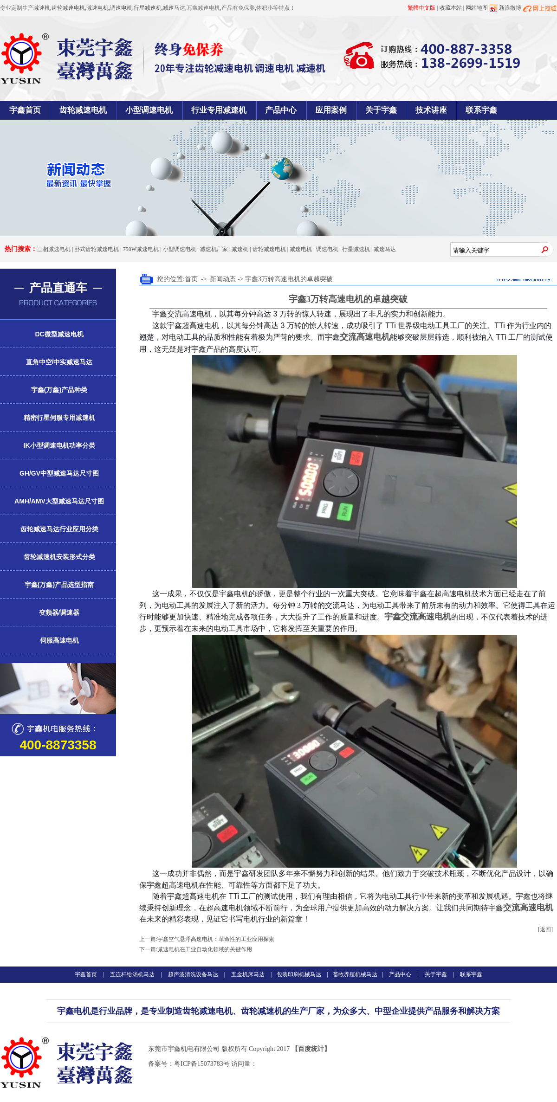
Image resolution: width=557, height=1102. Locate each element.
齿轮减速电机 (68, 8)
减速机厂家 (214, 249)
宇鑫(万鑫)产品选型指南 (59, 584)
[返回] (545, 929)
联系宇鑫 (481, 110)
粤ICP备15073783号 (202, 1063)
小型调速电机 (149, 110)
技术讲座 (431, 110)
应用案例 (331, 110)
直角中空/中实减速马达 (59, 362)
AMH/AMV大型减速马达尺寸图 (59, 501)
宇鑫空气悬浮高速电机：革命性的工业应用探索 (215, 939)
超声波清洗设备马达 (193, 974)
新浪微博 (510, 8)
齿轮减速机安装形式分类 (59, 557)
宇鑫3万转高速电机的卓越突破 (289, 279)
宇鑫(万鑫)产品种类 (59, 389)
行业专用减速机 (218, 110)
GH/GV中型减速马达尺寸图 (59, 473)
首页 (191, 279)
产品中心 (281, 110)
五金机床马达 (248, 974)
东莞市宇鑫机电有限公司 (184, 1048)
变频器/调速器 (59, 612)
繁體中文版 (421, 8)
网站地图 (477, 8)
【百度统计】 (310, 1048)
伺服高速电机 (59, 640)
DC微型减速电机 (59, 334)
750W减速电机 (141, 249)
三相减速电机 (54, 249)
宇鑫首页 (25, 110)
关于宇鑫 (381, 110)
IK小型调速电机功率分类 (59, 445)
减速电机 (97, 8)
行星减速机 (148, 8)
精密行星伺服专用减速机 (59, 417)
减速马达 (174, 8)
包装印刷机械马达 (299, 974)
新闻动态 (223, 279)
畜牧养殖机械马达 (355, 974)
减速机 (41, 8)
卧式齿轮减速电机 (96, 249)
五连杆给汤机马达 (133, 974)
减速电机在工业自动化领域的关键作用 (204, 949)
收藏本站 (451, 8)
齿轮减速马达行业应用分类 (59, 529)
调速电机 (121, 8)
